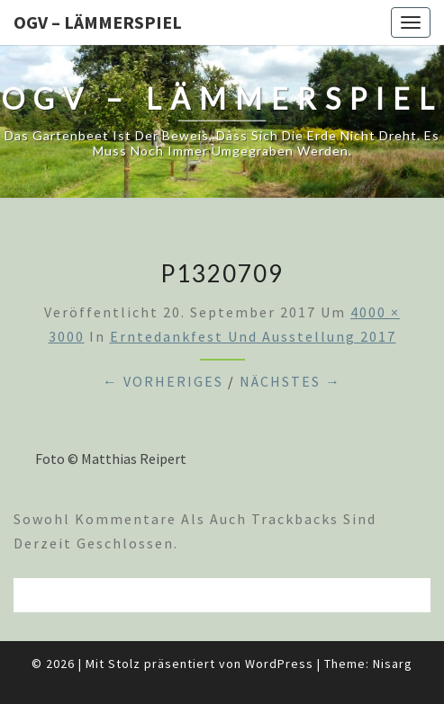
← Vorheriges (163, 381)
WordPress (279, 663)
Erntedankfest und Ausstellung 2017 (253, 336)
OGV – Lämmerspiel (98, 22)
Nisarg (392, 663)
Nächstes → (290, 381)
